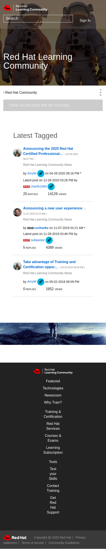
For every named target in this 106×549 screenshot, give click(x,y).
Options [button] (100, 92)
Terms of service (32, 543)
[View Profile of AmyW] (31, 173)
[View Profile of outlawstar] (38, 240)
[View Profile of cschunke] (41, 228)
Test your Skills (53, 474)
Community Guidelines (64, 543)
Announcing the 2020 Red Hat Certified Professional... (50, 153)
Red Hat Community (21, 92)
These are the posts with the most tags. (39, 105)
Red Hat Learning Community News (47, 164)
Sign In (85, 20)
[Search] (38, 18)
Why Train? (53, 402)
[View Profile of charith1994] (39, 186)
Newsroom (53, 395)
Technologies (53, 388)
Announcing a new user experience (54, 210)
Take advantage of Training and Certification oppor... (54, 264)
